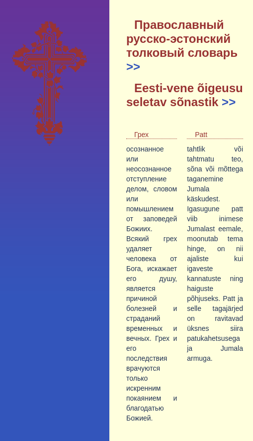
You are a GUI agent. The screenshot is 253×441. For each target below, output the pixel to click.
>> (133, 66)
